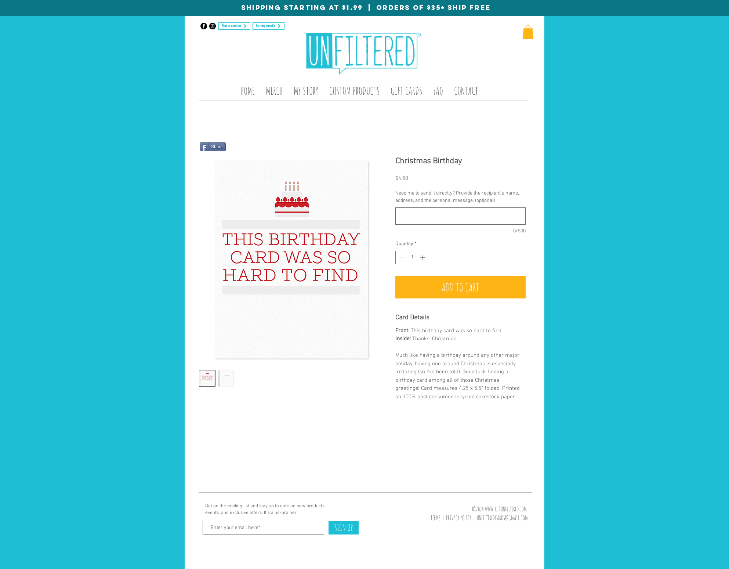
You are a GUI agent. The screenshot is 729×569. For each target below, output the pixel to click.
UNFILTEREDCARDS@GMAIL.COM (502, 518)
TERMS (435, 518)
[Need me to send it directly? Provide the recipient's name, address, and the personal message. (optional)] (460, 216)
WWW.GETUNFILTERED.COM (506, 509)
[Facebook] (203, 26)
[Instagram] (212, 26)
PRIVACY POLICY (458, 518)
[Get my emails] (268, 26)
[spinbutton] (412, 257)
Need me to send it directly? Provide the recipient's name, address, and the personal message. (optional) (457, 197)
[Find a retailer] (234, 26)
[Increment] (423, 257)
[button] (528, 32)
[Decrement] (401, 257)
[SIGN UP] (344, 527)
